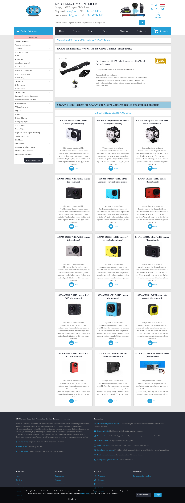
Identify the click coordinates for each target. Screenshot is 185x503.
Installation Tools (21, 67)
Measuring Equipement (23, 70)
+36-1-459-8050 (94, 15)
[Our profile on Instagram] (152, 9)
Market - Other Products (24, 151)
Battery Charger (21, 118)
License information (113, 459)
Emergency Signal (21, 121)
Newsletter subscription (33, 160)
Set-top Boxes (20, 92)
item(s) (161, 31)
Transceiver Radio (21, 41)
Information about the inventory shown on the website (121, 445)
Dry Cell (18, 111)
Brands (106, 31)
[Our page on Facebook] (152, 5)
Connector (19, 59)
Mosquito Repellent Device (25, 147)
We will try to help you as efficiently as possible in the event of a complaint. (131, 450)
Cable (17, 56)
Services (76, 31)
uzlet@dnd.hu (73, 11)
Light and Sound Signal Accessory (27, 133)
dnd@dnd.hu (74, 15)
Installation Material (22, 63)
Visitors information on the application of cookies (40, 451)
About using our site (29, 447)
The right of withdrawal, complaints (114, 440)
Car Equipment (20, 103)
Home (62, 31)
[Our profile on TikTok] (156, 9)
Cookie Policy (85, 493)
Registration (59, 476)
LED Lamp (19, 140)
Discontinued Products (23, 154)
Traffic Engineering (22, 136)
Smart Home (19, 143)
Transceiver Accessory (23, 45)
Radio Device (20, 89)
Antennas (18, 48)
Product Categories (28, 31)
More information (143, 495)
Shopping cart (60, 484)
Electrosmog (19, 78)
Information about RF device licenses (118, 455)
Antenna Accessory (22, 52)
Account (58, 480)
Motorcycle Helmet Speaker (25, 100)
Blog (90, 31)
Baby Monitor (20, 85)
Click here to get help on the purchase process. (118, 431)
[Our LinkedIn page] (163, 9)
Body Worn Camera (22, 74)
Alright (157, 495)
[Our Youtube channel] (156, 5)
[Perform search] (142, 22)
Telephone (19, 81)
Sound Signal (20, 129)
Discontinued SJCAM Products (113, 113)
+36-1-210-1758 (93, 11)
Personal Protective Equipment (26, 96)
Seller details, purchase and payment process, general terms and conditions (128, 436)
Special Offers (33, 37)
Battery (18, 114)
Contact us (141, 31)
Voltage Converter (21, 107)
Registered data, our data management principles (40, 442)
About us (124, 31)
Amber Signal (20, 125)
